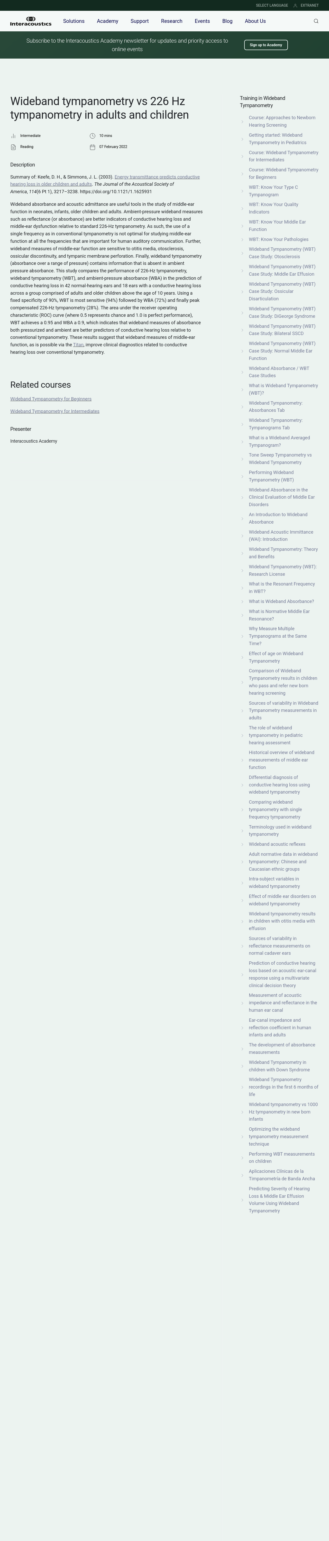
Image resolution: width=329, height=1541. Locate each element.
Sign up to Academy (266, 45)
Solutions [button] (74, 21)
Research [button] (171, 21)
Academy (107, 21)
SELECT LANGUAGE (272, 5)
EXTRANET (306, 5)
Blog (227, 21)
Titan (78, 344)
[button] (316, 21)
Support (140, 21)
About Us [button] (255, 21)
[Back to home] (30, 21)
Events (202, 21)
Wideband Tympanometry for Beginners (51, 399)
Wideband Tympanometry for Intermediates (54, 411)
